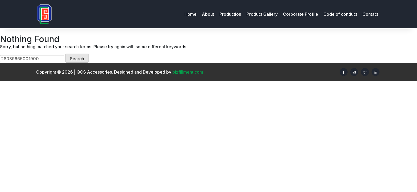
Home (191, 14)
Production (230, 14)
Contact (370, 14)
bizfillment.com (187, 72)
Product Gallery (262, 14)
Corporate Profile (300, 14)
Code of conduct (340, 14)
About (208, 14)
